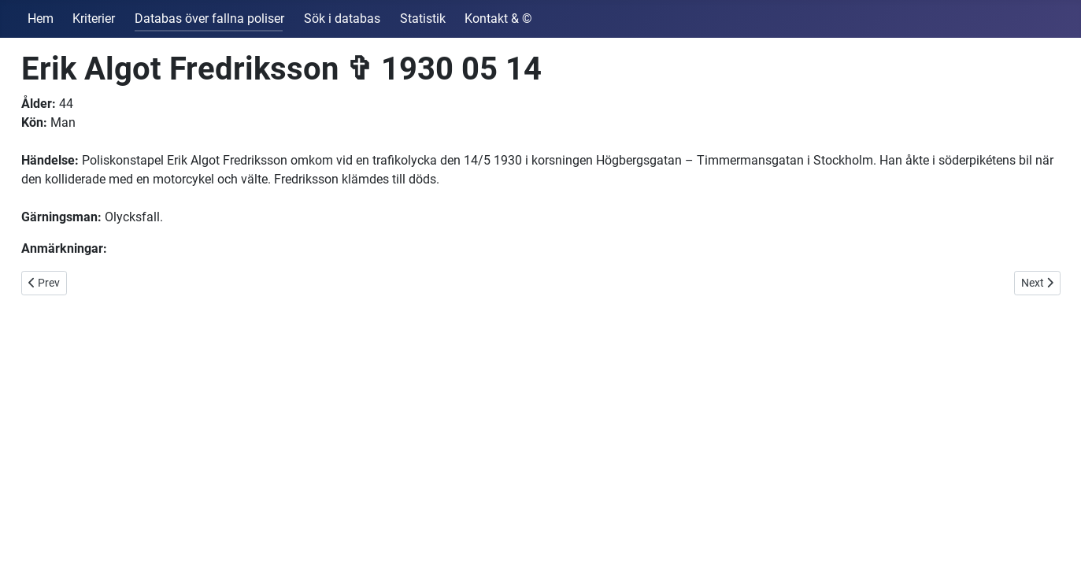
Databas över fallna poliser (209, 18)
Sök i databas (342, 18)
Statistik (423, 18)
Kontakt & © (498, 18)
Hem (41, 18)
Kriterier (93, 18)
